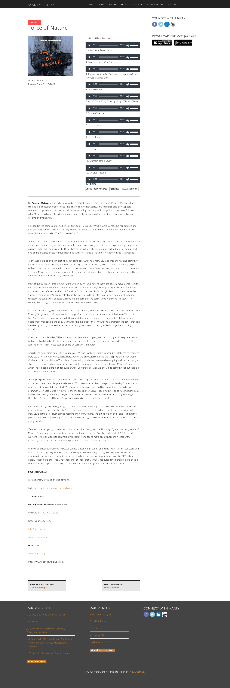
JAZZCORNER (137, 671)
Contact (173, 4)
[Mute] (127, 45)
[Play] (89, 45)
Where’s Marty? (155, 4)
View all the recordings (102, 650)
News (101, 4)
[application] (113, 45)
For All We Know (98, 621)
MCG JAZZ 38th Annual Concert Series (46, 614)
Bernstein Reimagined (101, 614)
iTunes (114, 189)
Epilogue (94, 628)
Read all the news (36, 661)
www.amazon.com (37, 537)
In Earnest (32, 621)
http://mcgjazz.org (37, 528)
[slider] (108, 45)
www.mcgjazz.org (36, 553)
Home (90, 4)
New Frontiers (113, 586)
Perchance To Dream (100, 641)
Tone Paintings (42, 586)
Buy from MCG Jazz (96, 189)
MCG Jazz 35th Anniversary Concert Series (48, 653)
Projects (137, 4)
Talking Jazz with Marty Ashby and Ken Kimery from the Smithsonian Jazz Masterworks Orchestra (49, 642)
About (112, 4)
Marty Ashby (41, 4)
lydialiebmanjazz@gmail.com (57, 487)
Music (124, 4)
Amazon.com (130, 189)
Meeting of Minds (98, 634)
